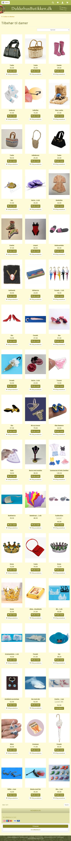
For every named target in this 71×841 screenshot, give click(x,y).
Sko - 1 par (59, 789)
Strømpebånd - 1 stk (12, 654)
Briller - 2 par (12, 789)
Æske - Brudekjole (35, 609)
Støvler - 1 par (59, 699)
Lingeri (35, 245)
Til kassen (35, 826)
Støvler (59, 65)
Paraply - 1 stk (59, 290)
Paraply (35, 335)
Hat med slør (35, 699)
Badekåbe (59, 200)
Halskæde (12, 290)
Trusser (59, 380)
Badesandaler (59, 245)
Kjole (11, 470)
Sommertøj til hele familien (59, 470)
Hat (12, 200)
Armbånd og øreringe (12, 699)
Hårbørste (35, 290)
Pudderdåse (59, 515)
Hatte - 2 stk (35, 200)
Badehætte (12, 515)
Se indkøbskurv (35, 830)
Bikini (12, 744)
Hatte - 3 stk (35, 380)
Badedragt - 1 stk (35, 515)
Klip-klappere (59, 425)
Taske (12, 65)
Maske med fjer (35, 789)
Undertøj (12, 110)
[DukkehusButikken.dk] (35, 9)
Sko (12, 335)
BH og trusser (35, 425)
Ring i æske (59, 110)
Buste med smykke (35, 470)
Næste (67, 805)
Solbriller (35, 110)
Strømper (35, 744)
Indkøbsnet (35, 155)
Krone (12, 564)
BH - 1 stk (59, 609)
